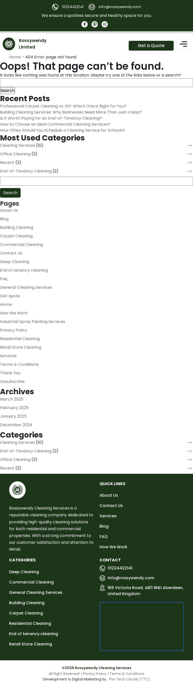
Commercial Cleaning (21, 244)
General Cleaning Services (26, 287)
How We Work (14, 313)
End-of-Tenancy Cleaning (26, 171)
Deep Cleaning (14, 262)
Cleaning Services (17, 146)
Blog (4, 219)
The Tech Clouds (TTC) (129, 679)
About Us (9, 210)
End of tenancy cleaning (24, 270)
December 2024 (16, 425)
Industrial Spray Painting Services (32, 321)
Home (15, 57)
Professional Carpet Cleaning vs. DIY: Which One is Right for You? (63, 106)
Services (8, 356)
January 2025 (13, 416)
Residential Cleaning (20, 339)
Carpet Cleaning (16, 236)
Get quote (10, 296)
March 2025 (11, 399)
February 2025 (14, 408)
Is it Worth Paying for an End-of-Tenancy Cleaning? (51, 118)
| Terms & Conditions (126, 673)
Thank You (10, 373)
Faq (3, 279)
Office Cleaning (15, 154)
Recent (7, 163)
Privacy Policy (13, 330)
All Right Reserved (64, 673)
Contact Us (11, 253)
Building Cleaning (16, 227)
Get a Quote (151, 46)
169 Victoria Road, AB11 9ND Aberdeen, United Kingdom (141, 591)
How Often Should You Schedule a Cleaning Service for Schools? (62, 130)
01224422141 (116, 568)
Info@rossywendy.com (127, 578)
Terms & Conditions (19, 364)
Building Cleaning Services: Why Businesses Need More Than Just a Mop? (71, 112)
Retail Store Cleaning (20, 347)
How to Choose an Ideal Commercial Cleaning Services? (55, 124)
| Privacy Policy (93, 673)
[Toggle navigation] (183, 44)
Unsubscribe (12, 381)
